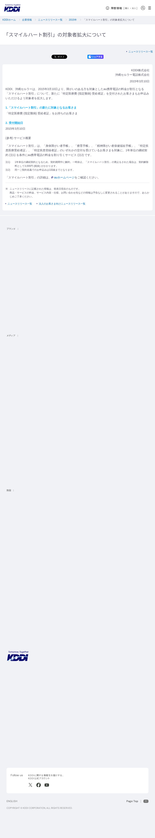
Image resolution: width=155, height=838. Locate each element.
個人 (127, 8)
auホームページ (63, 177)
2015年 (73, 19)
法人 (134, 8)
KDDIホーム (9, 19)
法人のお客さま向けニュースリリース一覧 (62, 203)
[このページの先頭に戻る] (137, 801)
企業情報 (27, 19)
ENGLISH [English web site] (12, 801)
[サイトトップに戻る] (12, 8)
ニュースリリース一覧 (50, 19)
